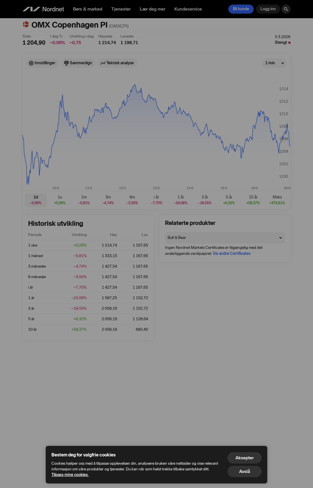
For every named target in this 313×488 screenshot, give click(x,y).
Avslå (244, 471)
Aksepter (244, 457)
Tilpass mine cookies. (70, 474)
